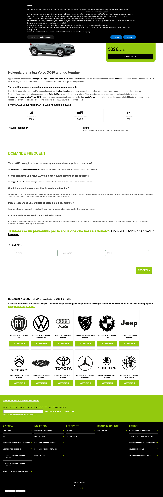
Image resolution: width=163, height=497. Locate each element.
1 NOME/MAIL (15, 245)
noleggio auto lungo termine (21, 306)
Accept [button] (129, 491)
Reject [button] (116, 491)
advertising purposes (111, 470)
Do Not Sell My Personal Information (95, 479)
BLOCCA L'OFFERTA (131, 57)
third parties (67, 468)
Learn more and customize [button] (41, 491)
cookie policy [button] (103, 465)
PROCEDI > (144, 270)
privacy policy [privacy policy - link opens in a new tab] (32, 483)
